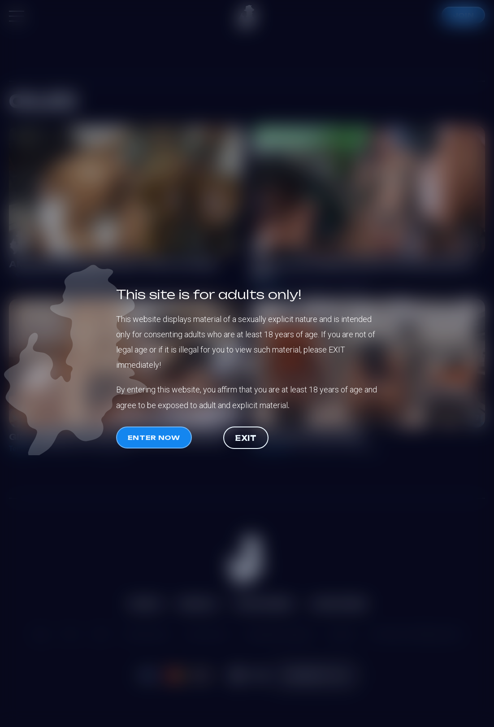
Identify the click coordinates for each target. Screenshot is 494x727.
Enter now (154, 437)
